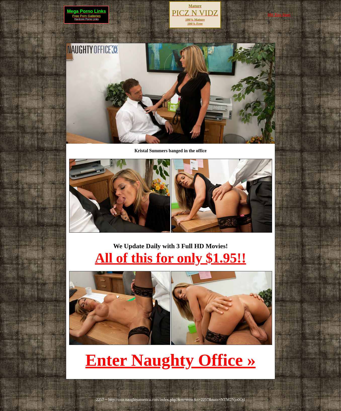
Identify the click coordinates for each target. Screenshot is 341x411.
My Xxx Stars (279, 15)
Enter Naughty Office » (171, 360)
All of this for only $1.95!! (170, 258)
